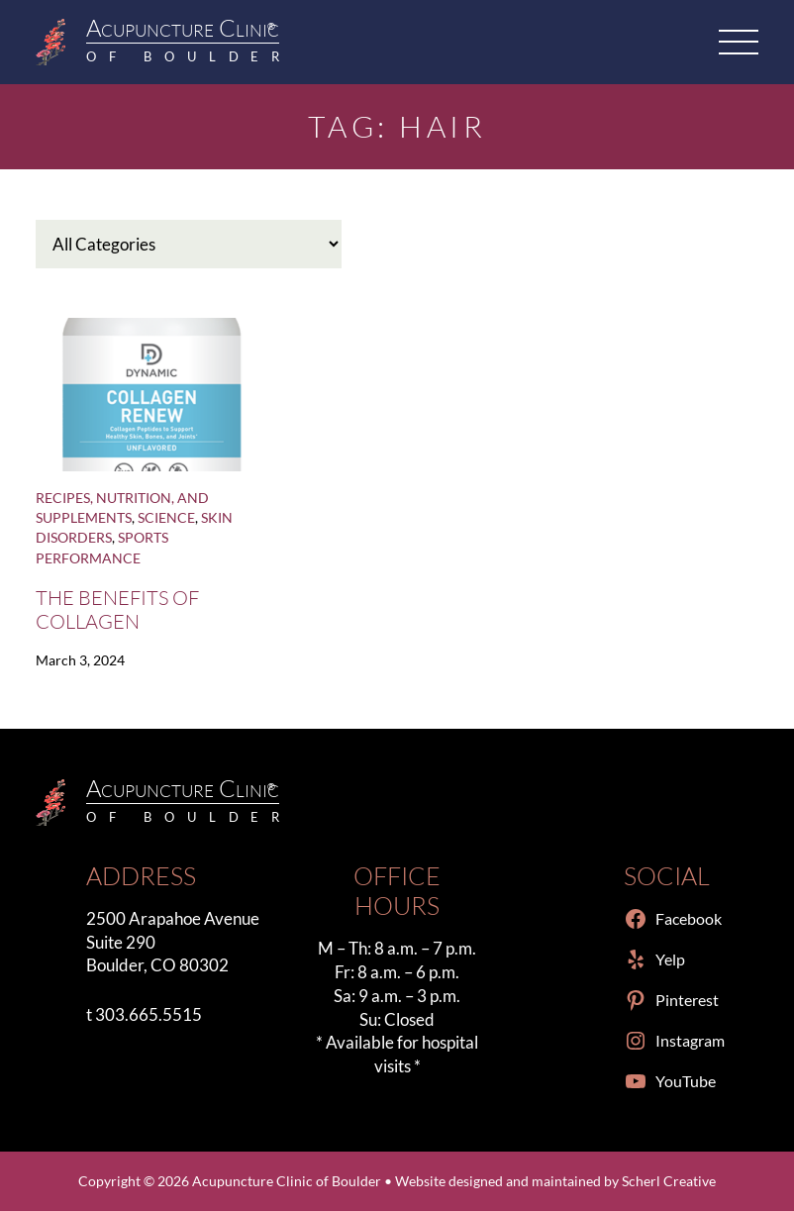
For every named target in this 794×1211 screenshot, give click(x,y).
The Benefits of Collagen (117, 609)
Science (166, 517)
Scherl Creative (669, 1180)
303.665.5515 (148, 1014)
